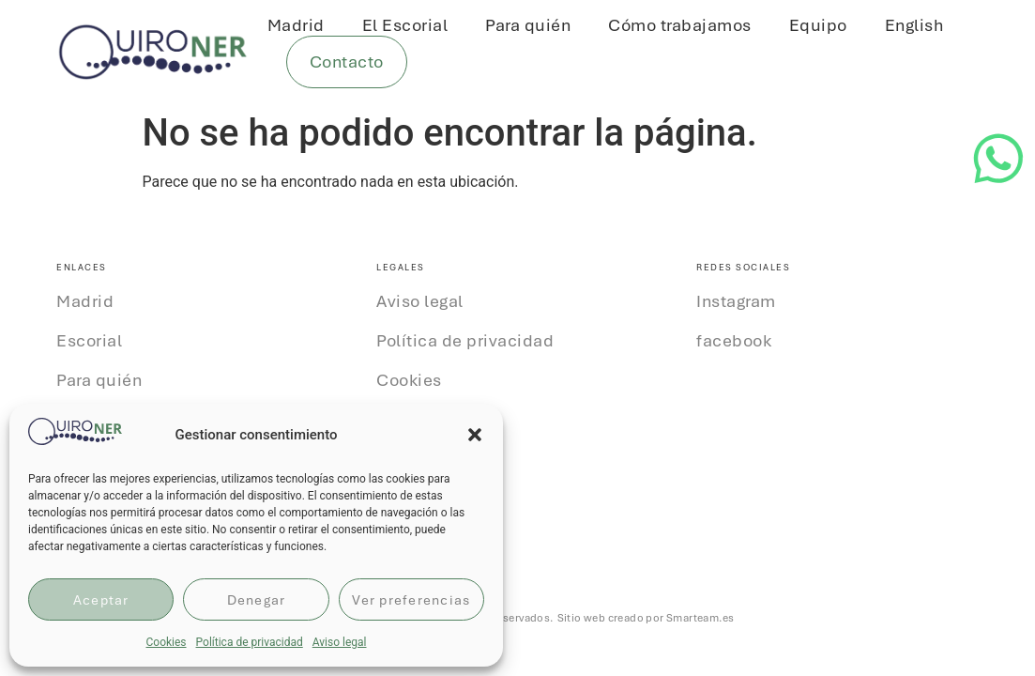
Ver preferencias (411, 600)
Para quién (528, 25)
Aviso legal (339, 642)
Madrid (296, 25)
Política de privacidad (249, 642)
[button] (474, 434)
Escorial (89, 340)
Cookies (165, 642)
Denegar (256, 600)
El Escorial (405, 25)
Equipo (818, 25)
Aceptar (101, 600)
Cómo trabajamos (680, 25)
